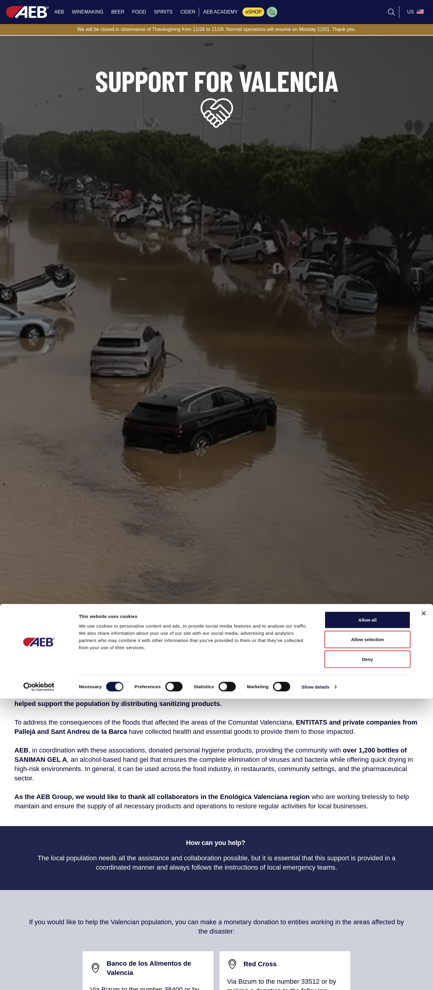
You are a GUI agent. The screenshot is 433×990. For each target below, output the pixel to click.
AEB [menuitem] (59, 11)
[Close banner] (424, 905)
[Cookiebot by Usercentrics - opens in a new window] (39, 978)
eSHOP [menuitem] (253, 11)
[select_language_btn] (414, 12)
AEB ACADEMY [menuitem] (220, 11)
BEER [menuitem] (117, 11)
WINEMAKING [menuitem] (87, 11)
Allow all (367, 911)
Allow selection (367, 931)
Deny (367, 950)
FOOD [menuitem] (139, 11)
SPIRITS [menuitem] (163, 11)
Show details (316, 978)
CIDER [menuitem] (187, 11)
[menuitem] (272, 12)
